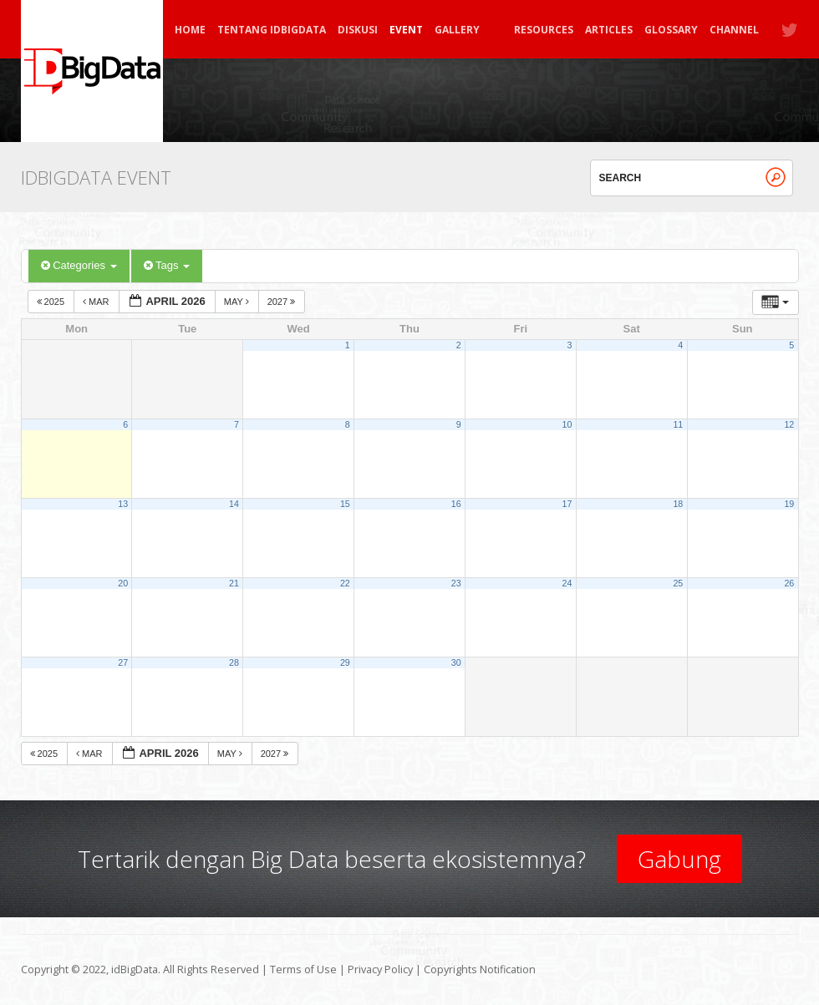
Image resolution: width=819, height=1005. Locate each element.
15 (345, 504)
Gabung (679, 859)
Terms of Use (303, 969)
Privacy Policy (380, 969)
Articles (609, 30)
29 (345, 662)
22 (345, 583)
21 (234, 583)
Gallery (465, 30)
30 (456, 662)
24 (567, 583)
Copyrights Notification (480, 969)
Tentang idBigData (271, 30)
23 (456, 583)
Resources (543, 30)
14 (234, 504)
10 (567, 424)
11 (678, 424)
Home (190, 30)
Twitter (790, 30)
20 (123, 583)
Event (406, 30)
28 (234, 662)
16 (456, 504)
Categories (79, 265)
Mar (97, 302)
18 (678, 504)
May (238, 302)
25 (678, 583)
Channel (734, 30)
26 (789, 583)
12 (789, 424)
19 (789, 504)
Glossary (671, 30)
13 (123, 504)
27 (123, 662)
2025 (52, 302)
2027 (282, 302)
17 (567, 504)
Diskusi (358, 30)
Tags (167, 265)
